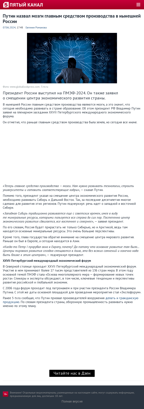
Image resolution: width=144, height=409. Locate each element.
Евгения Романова (36, 27)
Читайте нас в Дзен (72, 373)
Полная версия (72, 401)
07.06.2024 (9, 27)
